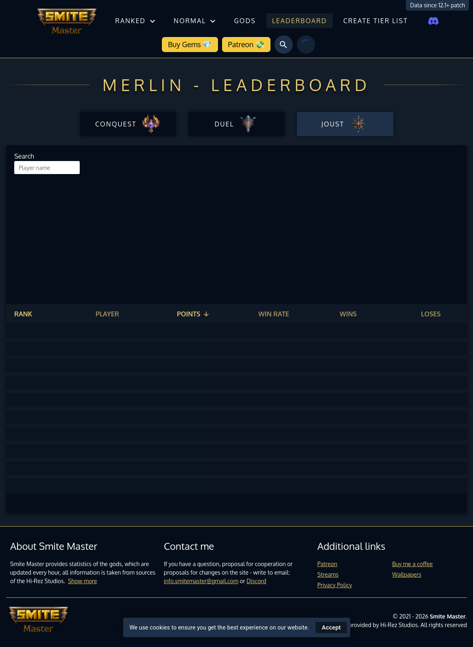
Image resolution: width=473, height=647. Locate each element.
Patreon (327, 563)
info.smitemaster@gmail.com (201, 580)
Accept (331, 627)
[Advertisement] (236, 235)
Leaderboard (299, 21)
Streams (327, 574)
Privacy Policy (334, 585)
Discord (256, 580)
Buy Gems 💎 (189, 44)
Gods (244, 21)
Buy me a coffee (412, 563)
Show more (82, 580)
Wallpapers (406, 574)
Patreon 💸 (246, 44)
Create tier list (375, 21)
